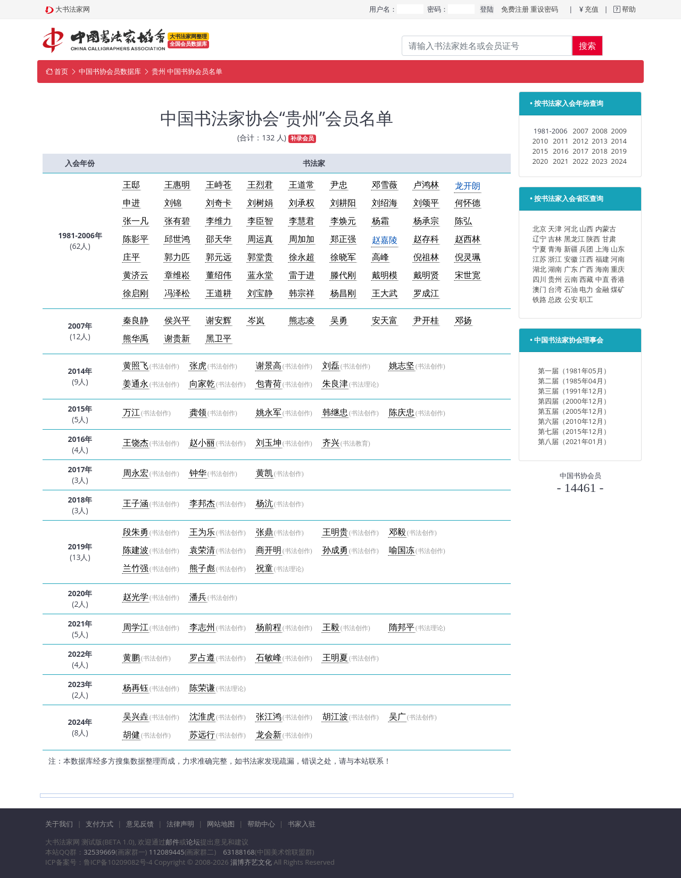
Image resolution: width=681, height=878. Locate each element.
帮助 (628, 9)
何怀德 (467, 202)
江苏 (539, 259)
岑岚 (255, 320)
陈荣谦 (202, 687)
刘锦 (172, 202)
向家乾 (202, 383)
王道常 (301, 184)
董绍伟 (218, 275)
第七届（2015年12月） (574, 431)
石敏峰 (268, 657)
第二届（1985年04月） (574, 381)
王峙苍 (218, 184)
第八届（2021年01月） (574, 441)
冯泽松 (177, 293)
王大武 (384, 293)
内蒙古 (605, 228)
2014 (619, 141)
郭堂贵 (260, 257)
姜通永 (135, 383)
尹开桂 (426, 320)
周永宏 (135, 473)
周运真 (260, 239)
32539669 (99, 852)
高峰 (380, 257)
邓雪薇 (384, 184)
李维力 (218, 220)
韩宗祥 (301, 293)
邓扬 (463, 320)
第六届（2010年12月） (574, 421)
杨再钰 (135, 687)
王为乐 (202, 532)
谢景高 (268, 365)
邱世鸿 (177, 239)
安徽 (571, 259)
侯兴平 (177, 320)
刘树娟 (260, 202)
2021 (561, 161)
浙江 (555, 259)
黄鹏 (131, 657)
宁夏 (539, 249)
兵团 (586, 249)
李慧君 (301, 220)
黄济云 (135, 275)
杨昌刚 (343, 293)
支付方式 (99, 824)
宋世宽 (467, 275)
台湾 (555, 289)
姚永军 (268, 412)
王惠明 (177, 184)
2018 (600, 151)
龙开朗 (467, 185)
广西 (586, 269)
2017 (580, 151)
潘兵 (197, 596)
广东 (571, 269)
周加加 (301, 239)
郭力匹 (177, 257)
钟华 (197, 473)
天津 (555, 228)
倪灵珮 (467, 257)
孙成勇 (335, 550)
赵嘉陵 (384, 240)
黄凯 (264, 473)
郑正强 (343, 239)
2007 (580, 131)
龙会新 (268, 734)
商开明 (268, 550)
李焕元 (343, 220)
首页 (61, 71)
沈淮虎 (202, 716)
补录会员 (302, 138)
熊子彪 (202, 568)
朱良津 (335, 383)
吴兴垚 (135, 716)
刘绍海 (384, 202)
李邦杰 (202, 503)
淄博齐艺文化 (251, 862)
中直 (602, 279)
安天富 (384, 320)
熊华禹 (135, 338)
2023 (600, 161)
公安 (571, 299)
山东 (618, 249)
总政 (555, 299)
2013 (600, 141)
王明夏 (335, 657)
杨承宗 (426, 220)
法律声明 (180, 824)
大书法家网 (72, 9)
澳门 (539, 289)
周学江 (135, 627)
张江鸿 (268, 716)
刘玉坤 (268, 442)
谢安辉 (218, 320)
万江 (131, 412)
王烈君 (260, 184)
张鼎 (264, 532)
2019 (619, 151)
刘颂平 (426, 202)
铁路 (539, 299)
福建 (602, 259)
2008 (600, 131)
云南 (571, 279)
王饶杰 (135, 442)
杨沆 (264, 503)
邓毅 (397, 532)
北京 (539, 228)
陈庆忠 (401, 412)
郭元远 (218, 257)
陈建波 (135, 550)
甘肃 (609, 239)
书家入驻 (301, 824)
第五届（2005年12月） (574, 411)
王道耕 (218, 293)
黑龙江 (574, 239)
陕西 (593, 239)
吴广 (397, 716)
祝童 (264, 568)
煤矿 (618, 289)
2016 (561, 151)
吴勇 (338, 320)
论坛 (193, 842)
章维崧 (177, 275)
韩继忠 (335, 412)
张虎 (197, 365)
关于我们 (59, 824)
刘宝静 (260, 293)
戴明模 (384, 275)
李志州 (202, 627)
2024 (619, 161)
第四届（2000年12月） (574, 401)
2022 (580, 161)
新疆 (571, 249)
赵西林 (467, 239)
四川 (539, 279)
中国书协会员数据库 (110, 71)
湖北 (539, 269)
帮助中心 (261, 824)
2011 (561, 141)
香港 (618, 279)
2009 (619, 131)
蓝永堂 (260, 275)
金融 (602, 289)
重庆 (618, 269)
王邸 (131, 184)
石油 (571, 289)
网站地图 (221, 824)
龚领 (197, 412)
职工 (586, 299)
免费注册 (515, 9)
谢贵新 (177, 338)
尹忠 (338, 184)
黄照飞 (135, 365)
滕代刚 (343, 275)
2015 (540, 151)
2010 (540, 141)
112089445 (167, 852)
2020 (540, 161)
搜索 (587, 46)
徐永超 (301, 257)
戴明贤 (426, 275)
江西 (586, 259)
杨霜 (380, 220)
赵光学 (135, 596)
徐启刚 (135, 293)
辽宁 (539, 239)
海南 (602, 269)
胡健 (131, 734)
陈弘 (463, 220)
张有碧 (177, 220)
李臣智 (260, 220)
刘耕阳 (343, 202)
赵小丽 (202, 442)
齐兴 (330, 442)
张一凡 (135, 220)
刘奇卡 (218, 202)
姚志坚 (401, 365)
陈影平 (135, 239)
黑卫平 (218, 338)
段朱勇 (135, 532)
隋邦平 (401, 627)
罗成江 (426, 293)
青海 (555, 249)
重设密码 (544, 9)
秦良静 (135, 320)
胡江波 (335, 716)
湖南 (555, 269)
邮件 (172, 842)
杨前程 (268, 627)
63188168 (238, 852)
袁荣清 (202, 550)
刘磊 (330, 365)
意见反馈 (140, 824)
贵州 (555, 279)
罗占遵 (202, 657)
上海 (602, 249)
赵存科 (426, 239)
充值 (592, 9)
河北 (571, 228)
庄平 (131, 257)
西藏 (586, 279)
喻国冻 (401, 550)
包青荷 (268, 383)
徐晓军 (343, 257)
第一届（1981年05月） (574, 370)
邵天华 (218, 239)
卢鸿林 (426, 184)
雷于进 (301, 275)
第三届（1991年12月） (574, 391)
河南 (618, 259)
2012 (580, 141)
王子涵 (135, 503)
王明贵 (335, 532)
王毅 (330, 627)
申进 (131, 202)
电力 (586, 289)
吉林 (555, 239)
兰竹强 (135, 568)
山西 (586, 228)
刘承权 (301, 202)
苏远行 (202, 734)
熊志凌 (301, 320)
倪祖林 (426, 257)
